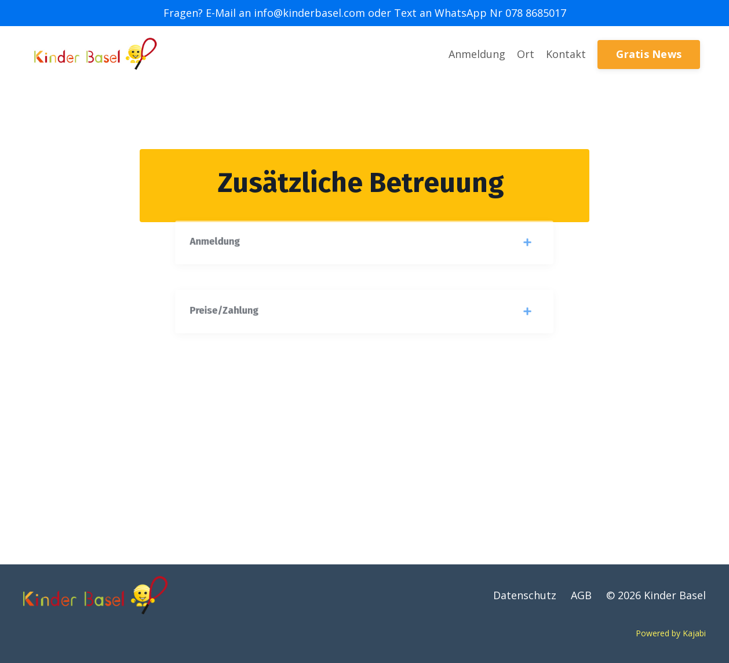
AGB (581, 595)
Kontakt (566, 54)
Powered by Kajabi (671, 633)
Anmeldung (477, 54)
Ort (525, 54)
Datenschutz (524, 595)
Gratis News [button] (648, 54)
